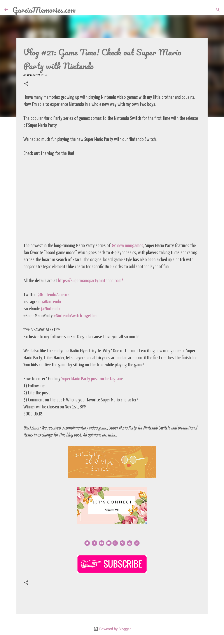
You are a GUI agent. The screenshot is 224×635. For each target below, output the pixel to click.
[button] (26, 84)
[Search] (81, 9)
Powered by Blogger (112, 629)
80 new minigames (127, 245)
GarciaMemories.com (44, 10)
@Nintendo (51, 301)
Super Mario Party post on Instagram (91, 378)
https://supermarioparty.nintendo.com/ (90, 280)
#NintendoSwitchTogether (75, 315)
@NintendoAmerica (53, 294)
